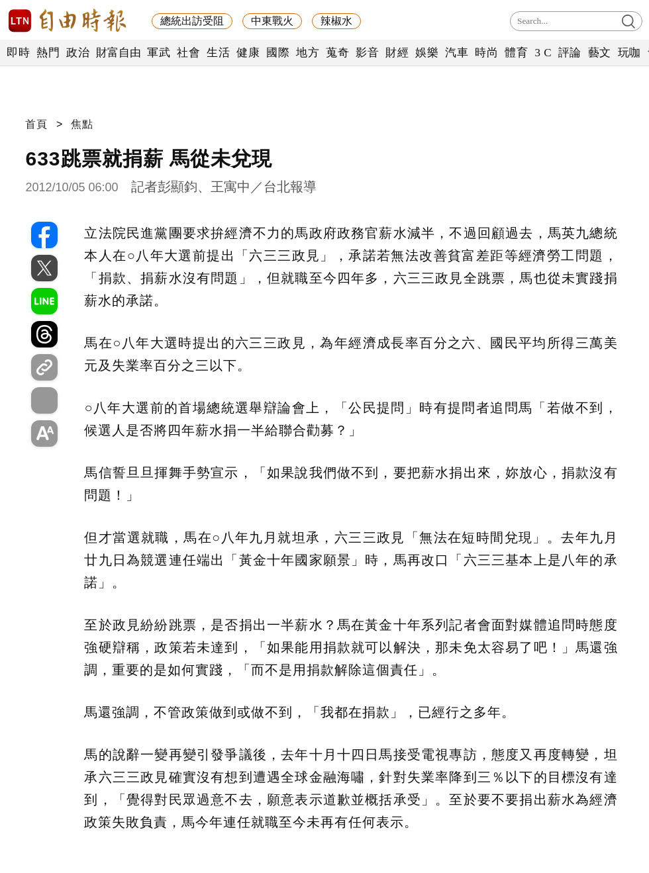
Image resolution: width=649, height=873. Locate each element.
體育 (516, 52)
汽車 (456, 52)
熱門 (48, 52)
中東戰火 (272, 20)
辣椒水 (336, 20)
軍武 (158, 52)
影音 (367, 52)
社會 (188, 52)
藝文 (599, 52)
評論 (569, 52)
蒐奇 (337, 52)
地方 (307, 52)
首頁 (36, 124)
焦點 (82, 124)
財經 (397, 52)
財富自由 (118, 52)
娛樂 (426, 52)
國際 (277, 52)
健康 (248, 52)
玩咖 (629, 52)
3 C (543, 52)
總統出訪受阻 (192, 20)
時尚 (486, 52)
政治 (77, 52)
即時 (18, 52)
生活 (218, 52)
